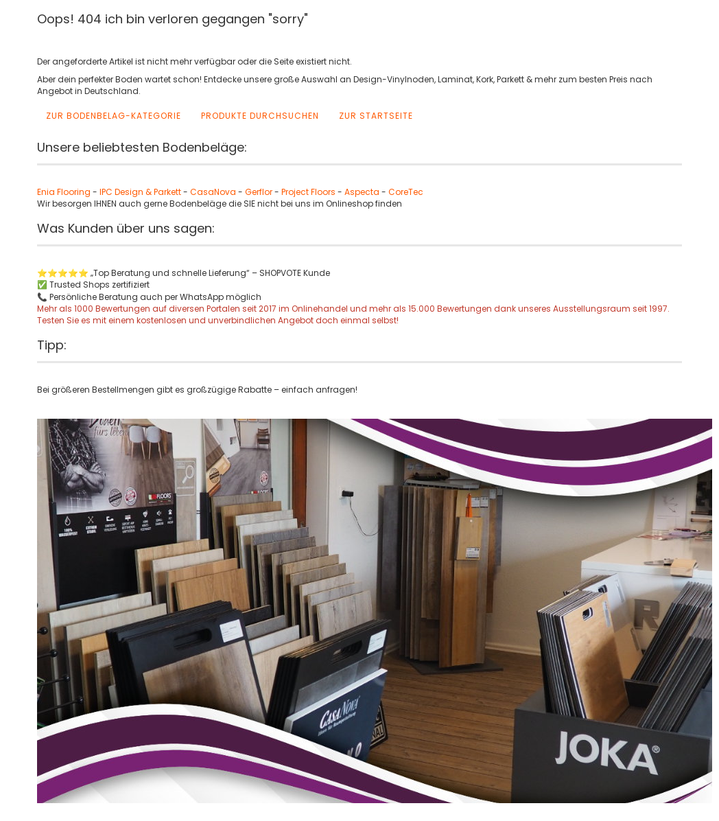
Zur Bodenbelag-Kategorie (113, 116)
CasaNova (213, 192)
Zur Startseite (376, 116)
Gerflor (258, 192)
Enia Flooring (64, 192)
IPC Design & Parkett (141, 192)
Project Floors (308, 192)
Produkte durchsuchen (260, 116)
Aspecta (361, 192)
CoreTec (405, 192)
